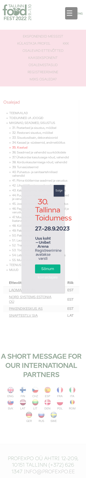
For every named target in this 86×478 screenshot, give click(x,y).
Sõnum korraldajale (48, 270)
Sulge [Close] (59, 190)
